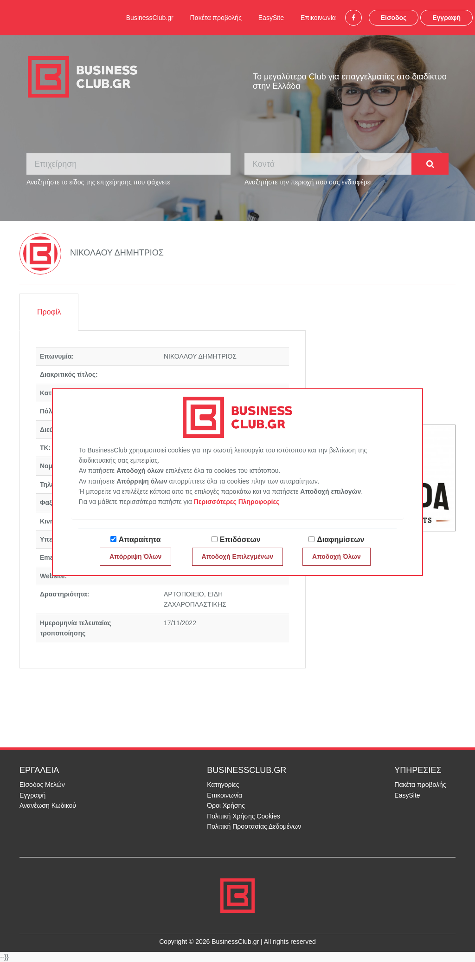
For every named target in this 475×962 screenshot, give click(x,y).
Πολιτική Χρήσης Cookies (243, 816)
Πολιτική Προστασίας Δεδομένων (254, 826)
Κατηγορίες (223, 784)
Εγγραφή (446, 17)
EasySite (271, 17)
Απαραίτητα (140, 539)
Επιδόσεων (240, 539)
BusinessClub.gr (149, 17)
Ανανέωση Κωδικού (47, 805)
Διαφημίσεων (340, 539)
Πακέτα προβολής (216, 17)
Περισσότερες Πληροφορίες (237, 501)
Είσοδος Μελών (42, 784)
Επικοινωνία (318, 17)
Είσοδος (394, 17)
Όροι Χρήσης (226, 805)
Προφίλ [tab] (49, 312)
